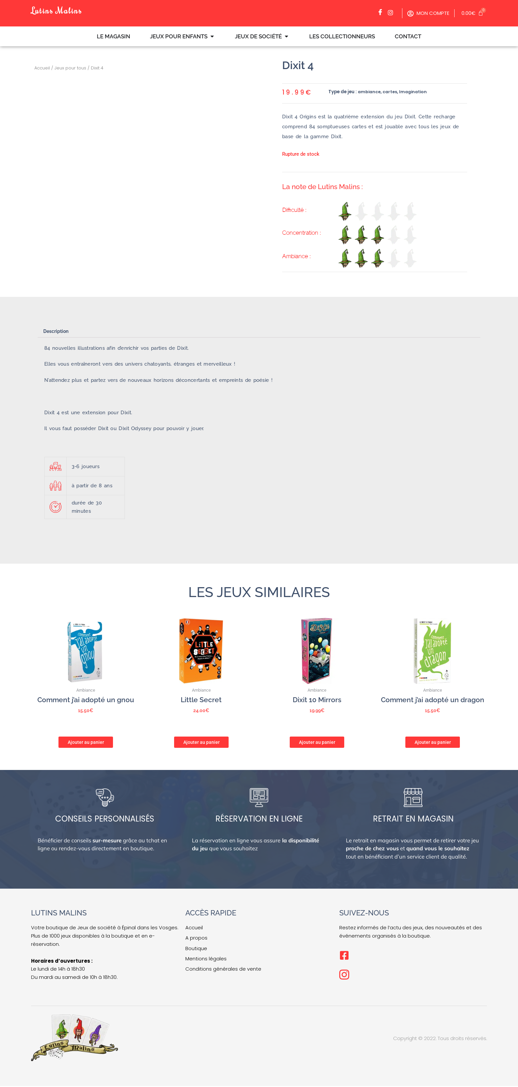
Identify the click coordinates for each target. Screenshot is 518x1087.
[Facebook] (382, 12)
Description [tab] (57, 332)
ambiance (370, 92)
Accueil (42, 68)
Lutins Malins (60, 9)
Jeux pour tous (70, 68)
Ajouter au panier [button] (86, 742)
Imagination (416, 92)
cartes (391, 92)
